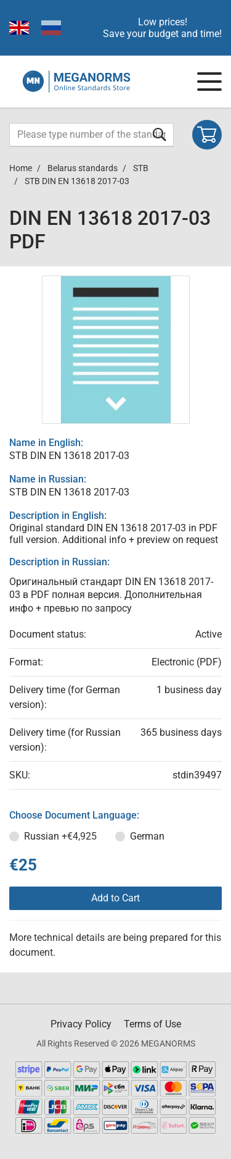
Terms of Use (152, 1024)
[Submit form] (159, 134)
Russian (60, 836)
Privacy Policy (81, 1024)
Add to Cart (115, 898)
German (147, 836)
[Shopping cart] (207, 135)
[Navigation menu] (209, 81)
